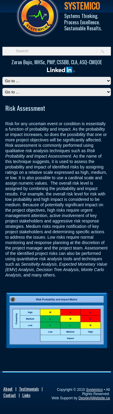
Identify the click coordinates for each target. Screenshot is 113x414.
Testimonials (29, 388)
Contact (9, 395)
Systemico (94, 390)
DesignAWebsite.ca (94, 398)
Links (26, 395)
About (8, 388)
